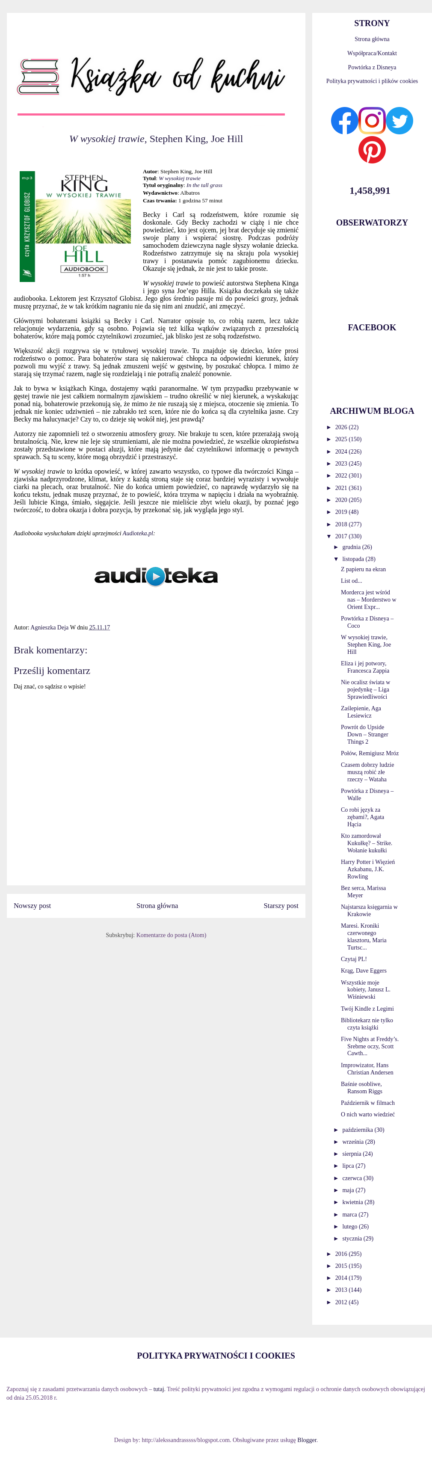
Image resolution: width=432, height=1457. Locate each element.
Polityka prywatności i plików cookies (372, 81)
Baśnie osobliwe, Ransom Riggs (361, 1088)
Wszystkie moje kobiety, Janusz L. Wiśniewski (366, 989)
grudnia (352, 547)
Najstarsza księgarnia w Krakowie (369, 910)
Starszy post (281, 906)
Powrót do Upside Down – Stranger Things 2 (364, 734)
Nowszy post (32, 906)
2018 (342, 524)
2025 (342, 439)
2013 (342, 1290)
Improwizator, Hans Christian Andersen (367, 1069)
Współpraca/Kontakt (372, 53)
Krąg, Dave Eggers (364, 970)
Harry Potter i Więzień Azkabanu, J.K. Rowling (368, 869)
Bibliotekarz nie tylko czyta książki (367, 1024)
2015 (342, 1266)
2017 (342, 536)
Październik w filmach (368, 1103)
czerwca (352, 1178)
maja (348, 1190)
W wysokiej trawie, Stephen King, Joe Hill (366, 644)
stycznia (352, 1238)
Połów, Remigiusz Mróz (370, 753)
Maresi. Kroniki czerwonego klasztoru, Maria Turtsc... (364, 936)
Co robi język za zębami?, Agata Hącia (362, 817)
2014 (342, 1278)
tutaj (159, 1389)
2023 (342, 463)
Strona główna (157, 906)
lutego (350, 1226)
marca (350, 1214)
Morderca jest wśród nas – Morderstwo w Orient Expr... (368, 599)
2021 (342, 488)
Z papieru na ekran (363, 569)
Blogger (306, 1440)
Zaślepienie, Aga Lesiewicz (361, 712)
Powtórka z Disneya (372, 67)
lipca (348, 1166)
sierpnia (352, 1154)
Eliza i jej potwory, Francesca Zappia (365, 667)
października (358, 1130)
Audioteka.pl (138, 533)
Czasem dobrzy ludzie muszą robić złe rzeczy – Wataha (367, 772)
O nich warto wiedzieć (368, 1114)
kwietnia (353, 1202)
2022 (342, 475)
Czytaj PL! (354, 959)
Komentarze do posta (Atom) (171, 935)
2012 (342, 1302)
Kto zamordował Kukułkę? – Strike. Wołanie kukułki (366, 843)
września (353, 1142)
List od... (351, 581)
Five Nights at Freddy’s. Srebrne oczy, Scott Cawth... (370, 1046)
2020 (342, 500)
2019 (342, 512)
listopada (353, 559)
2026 (342, 427)
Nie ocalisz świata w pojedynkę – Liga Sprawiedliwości (365, 689)
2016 (342, 1254)
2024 (342, 451)
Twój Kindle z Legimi (367, 1009)
